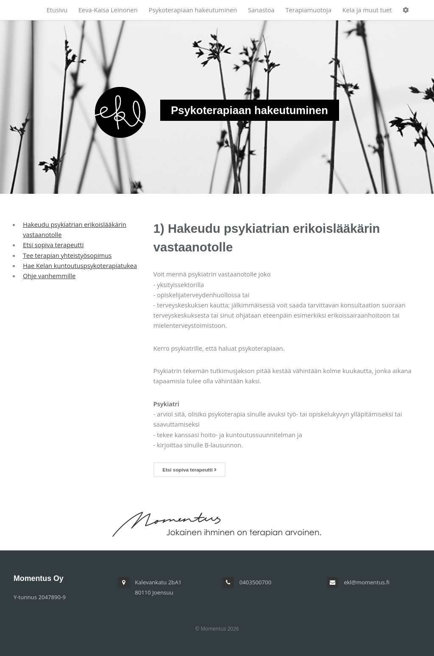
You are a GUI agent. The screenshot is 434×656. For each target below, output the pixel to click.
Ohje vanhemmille (49, 275)
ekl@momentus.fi (366, 582)
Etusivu (57, 10)
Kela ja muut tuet (367, 10)
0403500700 (255, 582)
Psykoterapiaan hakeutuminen (193, 10)
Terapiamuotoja (308, 10)
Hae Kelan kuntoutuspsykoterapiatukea (80, 265)
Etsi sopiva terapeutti (53, 244)
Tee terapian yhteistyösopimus (67, 255)
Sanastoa (261, 10)
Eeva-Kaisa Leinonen (108, 10)
